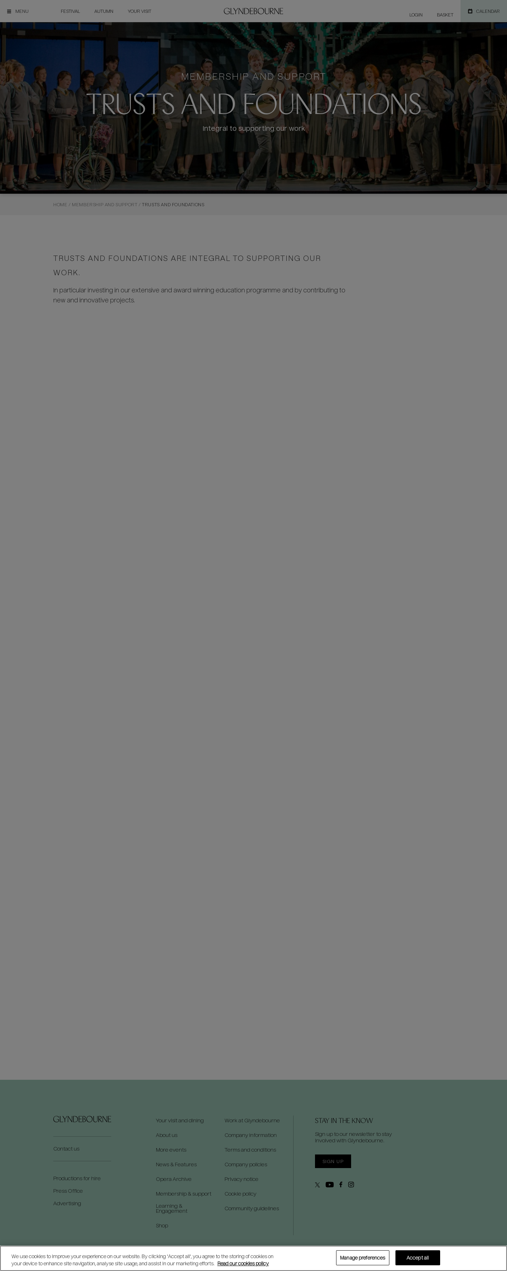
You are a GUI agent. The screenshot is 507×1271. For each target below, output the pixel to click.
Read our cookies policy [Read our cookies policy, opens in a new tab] (243, 1263)
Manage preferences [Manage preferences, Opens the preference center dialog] (362, 1258)
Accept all (418, 1258)
